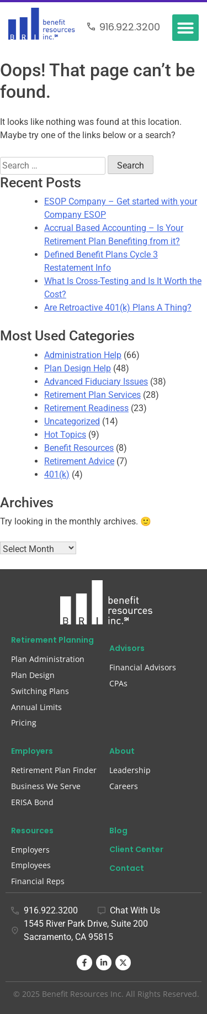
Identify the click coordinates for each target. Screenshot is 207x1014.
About (122, 750)
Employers (32, 750)
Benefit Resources (79, 448)
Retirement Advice (79, 461)
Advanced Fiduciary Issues (96, 381)
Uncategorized (72, 421)
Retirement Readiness (86, 408)
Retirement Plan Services (92, 395)
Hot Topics (65, 434)
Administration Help (82, 355)
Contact (126, 868)
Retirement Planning (52, 639)
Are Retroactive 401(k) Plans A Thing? (118, 307)
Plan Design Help (77, 368)
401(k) (57, 474)
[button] (185, 27)
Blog (118, 830)
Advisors (127, 648)
